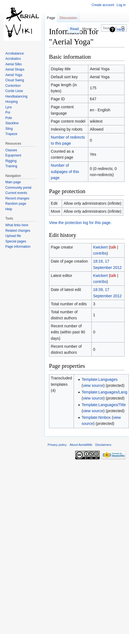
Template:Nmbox (96, 417)
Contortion (12, 86)
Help (121, 29)
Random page (15, 204)
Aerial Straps (14, 69)
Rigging (11, 161)
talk (113, 247)
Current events (16, 193)
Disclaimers (103, 444)
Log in (121, 5)
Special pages (15, 241)
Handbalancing (16, 96)
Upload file (13, 236)
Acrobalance (14, 53)
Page (51, 18)
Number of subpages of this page (65, 171)
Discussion (68, 18)
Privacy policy (57, 444)
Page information (17, 247)
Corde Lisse (14, 91)
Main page (13, 182)
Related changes (17, 231)
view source (93, 385)
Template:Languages (100, 379)
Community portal (18, 188)
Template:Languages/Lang (104, 392)
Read (72, 29)
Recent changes (17, 198)
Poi (7, 112)
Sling (9, 129)
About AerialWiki (81, 444)
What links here (16, 225)
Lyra (8, 107)
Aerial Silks (13, 64)
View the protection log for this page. (80, 222)
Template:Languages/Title (104, 405)
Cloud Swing (14, 80)
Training (11, 166)
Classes (11, 150)
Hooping (11, 102)
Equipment (13, 155)
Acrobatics (13, 59)
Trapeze (11, 134)
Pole (8, 118)
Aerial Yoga (13, 75)
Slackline (12, 123)
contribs (100, 253)
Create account (103, 5)
